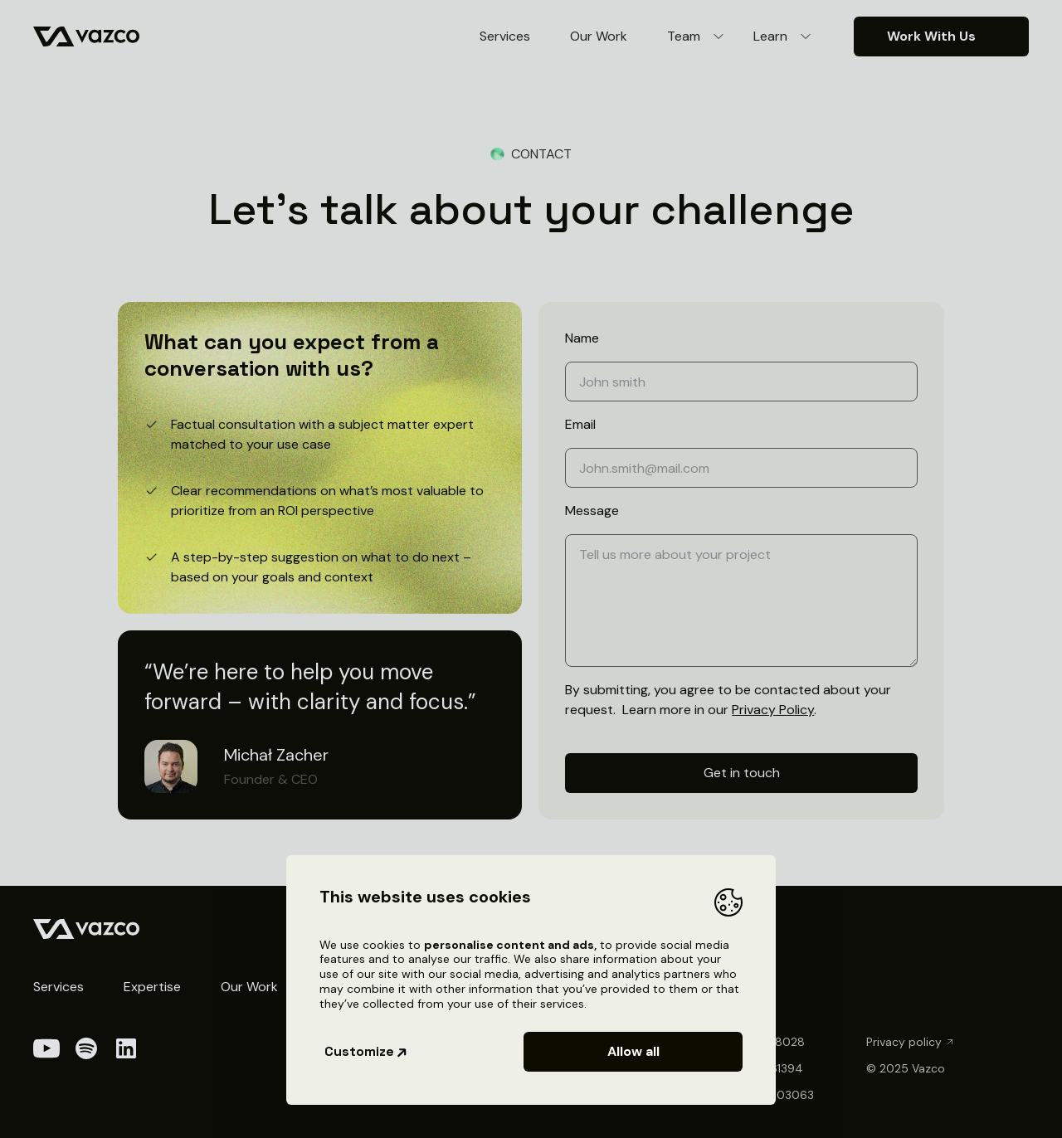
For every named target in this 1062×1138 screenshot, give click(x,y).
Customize (365, 1051)
